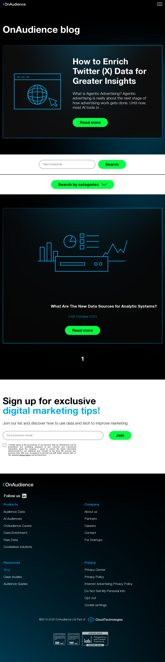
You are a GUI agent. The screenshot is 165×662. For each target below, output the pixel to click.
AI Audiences (13, 518)
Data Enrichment (15, 533)
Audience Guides (16, 584)
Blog (7, 570)
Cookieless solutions (18, 547)
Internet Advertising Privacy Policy (109, 584)
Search (112, 164)
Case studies (13, 577)
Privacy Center (95, 570)
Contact (90, 533)
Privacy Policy (94, 577)
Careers (90, 526)
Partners (91, 518)
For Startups (93, 540)
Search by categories (82, 184)
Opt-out (90, 598)
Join (120, 435)
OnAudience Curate (18, 526)
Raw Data (11, 540)
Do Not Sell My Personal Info (105, 591)
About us (91, 511)
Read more (82, 330)
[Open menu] (159, 4)
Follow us (15, 496)
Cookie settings (96, 605)
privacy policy (25, 455)
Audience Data (14, 511)
